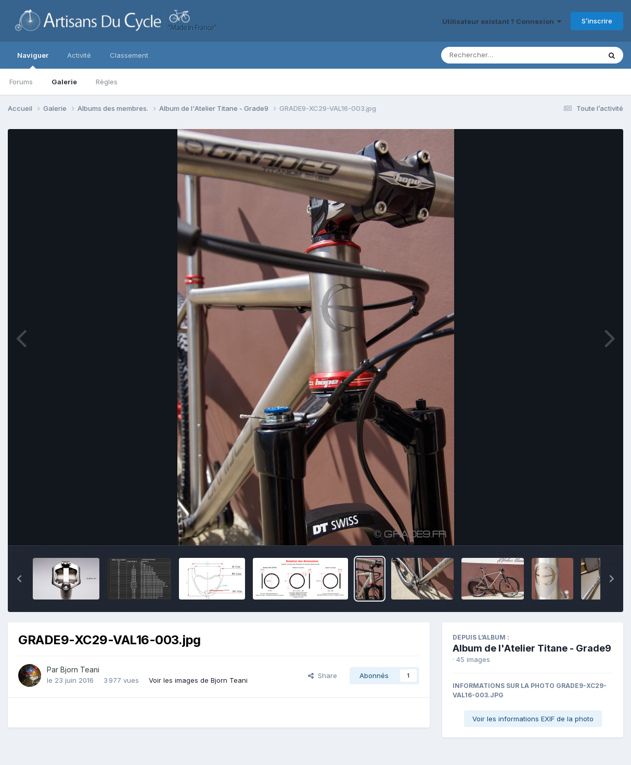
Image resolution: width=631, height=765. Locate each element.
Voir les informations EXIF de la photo (533, 719)
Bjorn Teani (79, 669)
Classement (129, 55)
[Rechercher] (490, 55)
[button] (19, 578)
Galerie (64, 82)
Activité (79, 55)
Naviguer (32, 60)
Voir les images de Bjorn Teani (198, 680)
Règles (107, 82)
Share (322, 675)
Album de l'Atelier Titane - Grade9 (532, 648)
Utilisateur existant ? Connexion (501, 21)
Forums (21, 82)
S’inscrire (597, 21)
